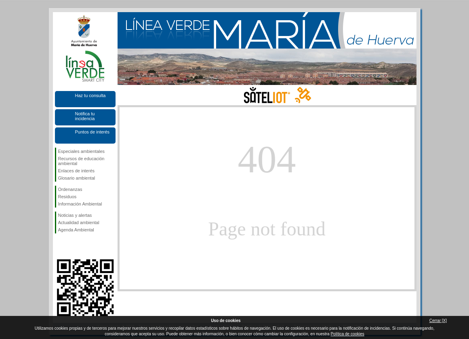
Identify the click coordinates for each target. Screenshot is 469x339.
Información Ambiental (80, 203)
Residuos (67, 196)
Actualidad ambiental (78, 222)
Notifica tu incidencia (85, 116)
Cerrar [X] (438, 320)
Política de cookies (347, 334)
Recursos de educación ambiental (81, 161)
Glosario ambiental (76, 178)
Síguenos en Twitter (73, 246)
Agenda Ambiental (76, 229)
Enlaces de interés (76, 170)
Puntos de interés (92, 131)
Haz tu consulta (90, 95)
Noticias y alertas (75, 215)
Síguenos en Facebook (60, 246)
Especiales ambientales (81, 151)
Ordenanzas (70, 189)
